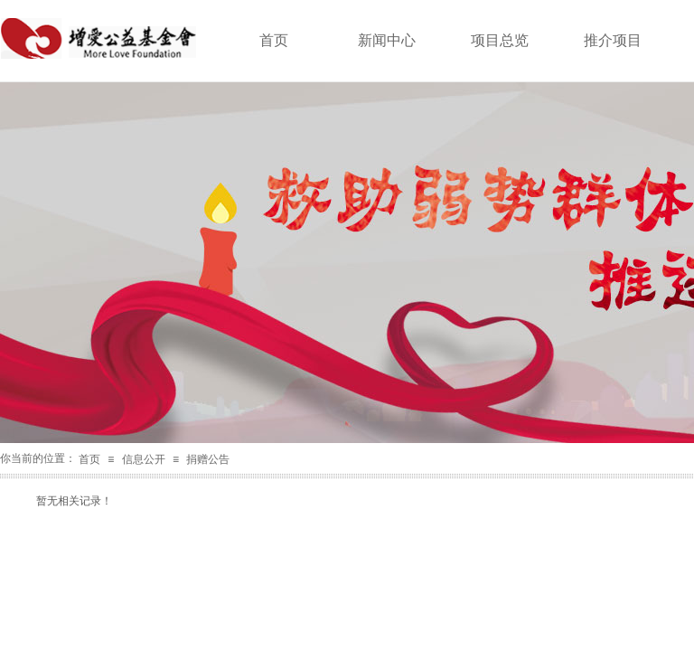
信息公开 (143, 459)
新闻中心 (387, 40)
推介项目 (613, 40)
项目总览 (500, 40)
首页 (89, 459)
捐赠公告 (208, 459)
